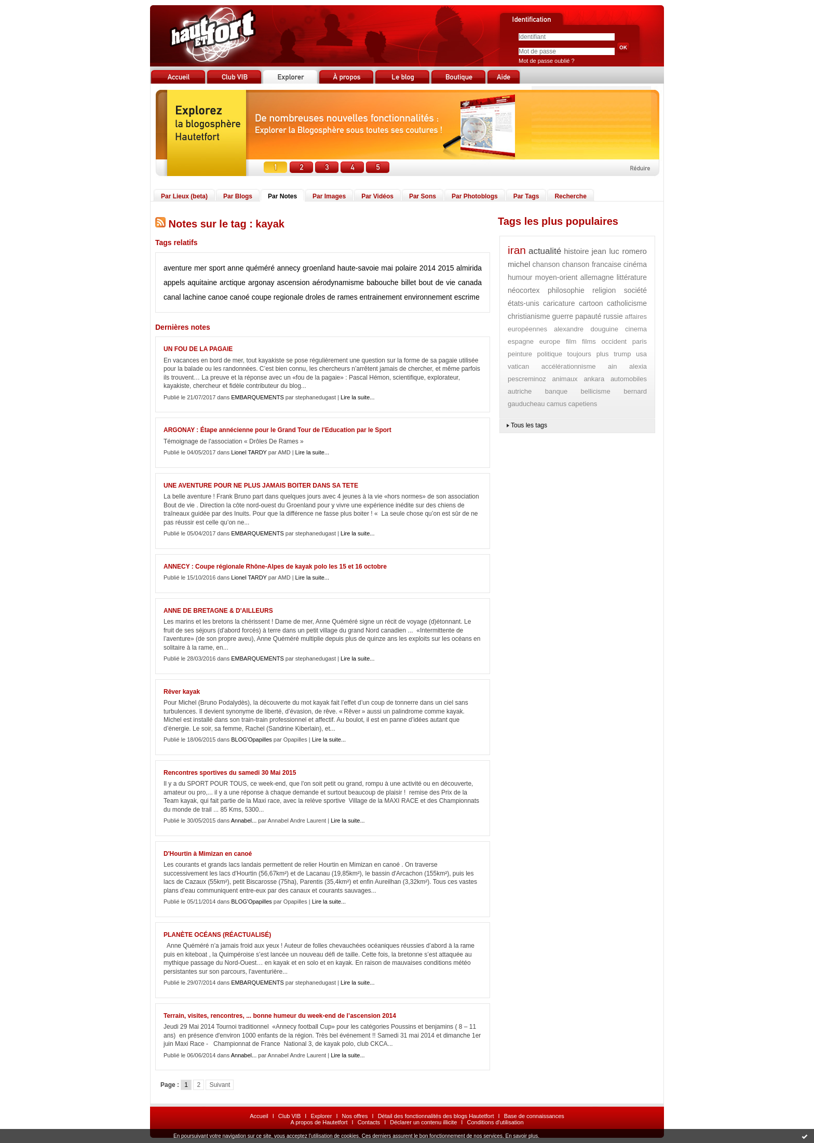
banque (556, 391)
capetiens (583, 404)
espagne (521, 341)
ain (612, 366)
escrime (467, 297)
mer (200, 268)
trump (622, 354)
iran (517, 250)
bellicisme (595, 391)
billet (408, 282)
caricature (559, 303)
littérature (632, 277)
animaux (564, 379)
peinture (520, 354)
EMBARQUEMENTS (257, 397)
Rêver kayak (182, 691)
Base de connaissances (534, 1116)
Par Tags (526, 196)
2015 (446, 268)
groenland (319, 268)
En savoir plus (521, 1136)
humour (520, 277)
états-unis (523, 303)
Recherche (570, 196)
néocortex (523, 290)
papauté (588, 316)
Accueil (259, 1116)
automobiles (628, 379)
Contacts (369, 1122)
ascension (293, 282)
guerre (562, 316)
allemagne (597, 277)
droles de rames (331, 297)
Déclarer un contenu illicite (423, 1122)
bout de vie (436, 282)
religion (604, 290)
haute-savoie (358, 268)
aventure (178, 268)
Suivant (219, 1084)
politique (549, 354)
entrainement (381, 297)
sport (217, 268)
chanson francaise (591, 264)
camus (556, 404)
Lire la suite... (357, 397)
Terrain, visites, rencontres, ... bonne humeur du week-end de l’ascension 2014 (280, 1015)
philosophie (566, 290)
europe (549, 341)
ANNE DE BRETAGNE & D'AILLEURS (218, 610)
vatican (518, 366)
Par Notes (282, 196)
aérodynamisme (338, 282)
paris (639, 341)
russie (612, 316)
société (635, 290)
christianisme (529, 316)
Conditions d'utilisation (495, 1122)
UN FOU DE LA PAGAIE (198, 349)
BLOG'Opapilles (251, 739)
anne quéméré (251, 268)
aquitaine (202, 282)
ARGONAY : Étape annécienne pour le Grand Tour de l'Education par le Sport (277, 430)
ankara (594, 379)
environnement (428, 297)
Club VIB (289, 1116)
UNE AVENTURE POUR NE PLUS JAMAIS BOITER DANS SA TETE (261, 485)
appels (174, 282)
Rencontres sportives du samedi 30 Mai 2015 (230, 772)
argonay (261, 282)
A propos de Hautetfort (318, 1122)
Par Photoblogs (475, 196)
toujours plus (588, 354)
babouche (383, 282)
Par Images (329, 196)
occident (614, 341)
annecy (288, 268)
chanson (546, 264)
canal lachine (185, 297)
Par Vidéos (377, 196)
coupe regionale (278, 297)
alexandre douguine (586, 329)
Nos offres (355, 1116)
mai (387, 268)
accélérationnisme (568, 366)
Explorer (321, 1116)
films (589, 341)
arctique (233, 282)
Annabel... (244, 820)
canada (470, 282)
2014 (427, 268)
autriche (520, 391)
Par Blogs (237, 196)
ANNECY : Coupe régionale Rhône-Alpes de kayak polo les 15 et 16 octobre (275, 566)
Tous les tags (529, 425)
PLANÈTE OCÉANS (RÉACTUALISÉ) (217, 934)
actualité (544, 251)
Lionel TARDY (248, 452)
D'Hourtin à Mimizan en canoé (208, 853)
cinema (636, 329)
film (571, 341)
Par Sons (422, 196)
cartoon (591, 303)
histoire (576, 251)
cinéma (635, 264)
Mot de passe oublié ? (547, 61)
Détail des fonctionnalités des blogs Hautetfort (436, 1116)
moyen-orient (556, 277)
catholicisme (627, 303)
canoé (240, 297)
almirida (469, 268)
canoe (218, 297)
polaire (406, 268)
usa (641, 354)
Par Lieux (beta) (184, 196)
